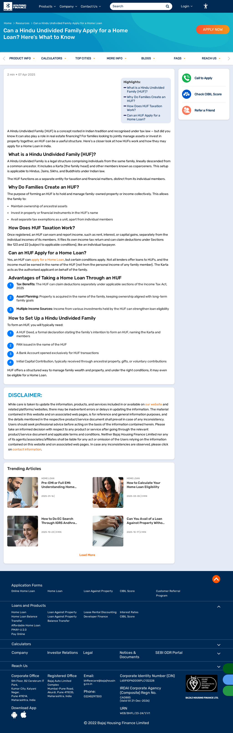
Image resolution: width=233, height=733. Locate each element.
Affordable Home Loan (25, 625)
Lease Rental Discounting (100, 612)
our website (153, 404)
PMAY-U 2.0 (19, 629)
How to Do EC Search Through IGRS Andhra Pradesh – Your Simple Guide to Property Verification (58, 521)
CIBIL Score (127, 591)
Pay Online (18, 634)
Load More (87, 555)
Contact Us (91, 6)
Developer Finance (96, 616)
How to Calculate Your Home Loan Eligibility (143, 485)
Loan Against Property (98, 591)
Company (68, 6)
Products (47, 6)
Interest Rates (129, 612)
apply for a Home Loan (47, 260)
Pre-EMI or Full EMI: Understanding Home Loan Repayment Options (60, 485)
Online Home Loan (23, 591)
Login (186, 6)
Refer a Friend (205, 110)
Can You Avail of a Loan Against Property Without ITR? (146, 521)
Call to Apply (203, 78)
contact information (27, 449)
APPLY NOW (213, 29)
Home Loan (55, 591)
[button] (205, 6)
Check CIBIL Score (208, 94)
